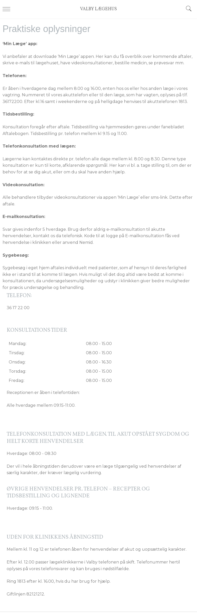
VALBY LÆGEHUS (98, 9)
